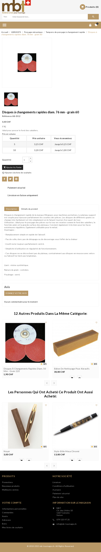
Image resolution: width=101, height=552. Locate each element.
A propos (57, 504)
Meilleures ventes (10, 500)
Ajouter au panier (13, 167)
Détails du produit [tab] (29, 209)
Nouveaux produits (11, 496)
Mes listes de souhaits (12, 544)
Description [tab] (11, 209)
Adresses (6, 536)
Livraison (57, 497)
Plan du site (58, 512)
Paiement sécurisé (61, 508)
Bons (4, 540)
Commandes (7, 529)
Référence (7, 116)
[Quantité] (25, 160)
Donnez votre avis (16, 293)
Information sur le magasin (72, 517)
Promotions (7, 493)
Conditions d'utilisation (63, 500)
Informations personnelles (14, 525)
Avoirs (5, 533)
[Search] (50, 16)
